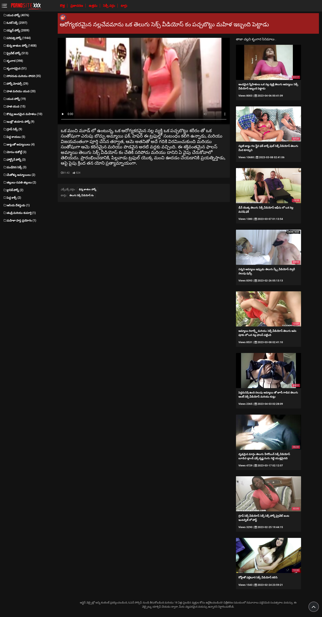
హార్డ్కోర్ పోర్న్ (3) (14, 159)
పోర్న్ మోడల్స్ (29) (15, 83)
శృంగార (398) (13, 60)
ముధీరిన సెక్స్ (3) (14, 167)
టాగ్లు (124, 6)
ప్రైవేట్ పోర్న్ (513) (15, 53)
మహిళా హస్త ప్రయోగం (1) (19, 220)
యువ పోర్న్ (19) (14, 98)
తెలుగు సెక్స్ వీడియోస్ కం (81, 195)
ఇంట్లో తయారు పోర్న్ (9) (18, 121)
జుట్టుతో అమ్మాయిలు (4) (19, 144)
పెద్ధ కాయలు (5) (14, 136)
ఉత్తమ (93, 6)
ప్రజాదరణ (77, 6)
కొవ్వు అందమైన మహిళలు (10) (22, 114)
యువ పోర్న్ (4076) (16, 15)
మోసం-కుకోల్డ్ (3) (14, 152)
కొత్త (63, 6)
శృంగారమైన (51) (14, 68)
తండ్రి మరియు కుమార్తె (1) (19, 213)
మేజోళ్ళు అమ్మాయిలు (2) (19, 174)
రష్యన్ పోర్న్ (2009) (16, 30)
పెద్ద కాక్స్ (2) (12, 197)
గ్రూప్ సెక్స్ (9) (12, 129)
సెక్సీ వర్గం (109, 6)
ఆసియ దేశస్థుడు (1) (16, 205)
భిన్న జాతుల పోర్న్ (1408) (20, 45)
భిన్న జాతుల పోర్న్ (87, 189)
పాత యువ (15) (14, 106)
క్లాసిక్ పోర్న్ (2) (13, 190)
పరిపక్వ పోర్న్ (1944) (17, 38)
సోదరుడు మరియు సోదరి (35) (22, 76)
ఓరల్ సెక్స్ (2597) (15, 22)
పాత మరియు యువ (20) (19, 91)
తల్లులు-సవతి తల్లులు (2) (19, 182)
